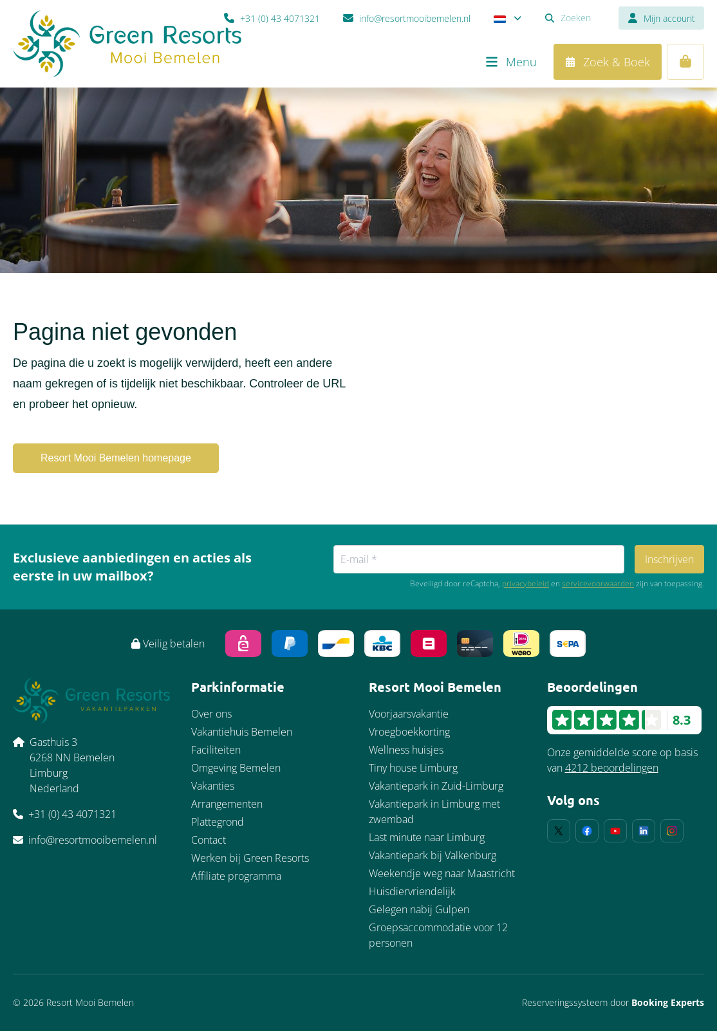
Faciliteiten (216, 750)
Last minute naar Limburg (427, 837)
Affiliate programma (236, 876)
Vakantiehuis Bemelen (241, 732)
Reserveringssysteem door (613, 1002)
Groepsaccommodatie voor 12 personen (438, 935)
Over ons (211, 714)
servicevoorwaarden (598, 584)
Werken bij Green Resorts (250, 858)
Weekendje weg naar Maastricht (442, 873)
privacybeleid (525, 584)
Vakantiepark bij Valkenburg (432, 855)
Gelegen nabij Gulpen (419, 909)
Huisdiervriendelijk (412, 891)
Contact (208, 840)
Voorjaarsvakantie (409, 714)
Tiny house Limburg (413, 768)
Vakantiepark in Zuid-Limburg (436, 786)
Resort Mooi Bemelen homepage (116, 457)
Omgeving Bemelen (236, 768)
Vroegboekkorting (409, 732)
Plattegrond (217, 822)
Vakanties (212, 786)
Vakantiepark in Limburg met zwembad (434, 811)
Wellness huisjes (406, 750)
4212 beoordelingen (611, 768)
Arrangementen (227, 804)
